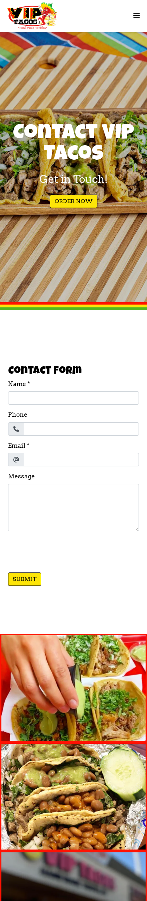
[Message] (73, 507)
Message (21, 476)
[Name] (73, 398)
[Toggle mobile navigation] (136, 15)
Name (17, 383)
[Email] (81, 459)
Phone (17, 414)
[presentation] (61, 550)
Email (16, 445)
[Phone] (81, 429)
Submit (25, 579)
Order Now (74, 201)
